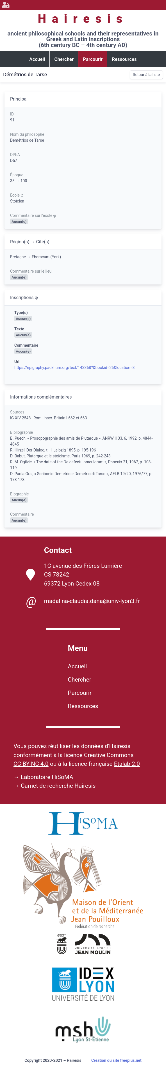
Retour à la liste (146, 74)
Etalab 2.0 (127, 763)
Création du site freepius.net (116, 1060)
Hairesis (83, 19)
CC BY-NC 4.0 (31, 763)
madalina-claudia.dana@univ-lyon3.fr (83, 601)
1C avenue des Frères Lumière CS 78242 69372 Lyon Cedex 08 (74, 574)
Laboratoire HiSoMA (47, 777)
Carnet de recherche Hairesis (58, 785)
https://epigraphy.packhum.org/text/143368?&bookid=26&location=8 (74, 367)
